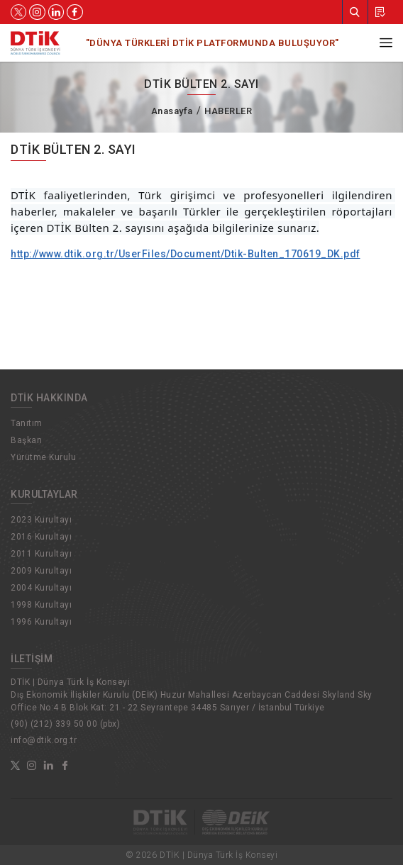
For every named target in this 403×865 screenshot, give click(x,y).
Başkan (26, 440)
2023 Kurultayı (41, 520)
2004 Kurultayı (41, 588)
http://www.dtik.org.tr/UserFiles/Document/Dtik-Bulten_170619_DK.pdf (185, 254)
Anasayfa (172, 111)
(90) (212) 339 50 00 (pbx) (65, 724)
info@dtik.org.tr (44, 740)
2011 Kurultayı (41, 554)
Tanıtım (27, 423)
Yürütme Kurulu (43, 457)
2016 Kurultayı (41, 537)
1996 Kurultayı (41, 622)
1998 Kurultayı (41, 605)
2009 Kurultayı (41, 571)
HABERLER (228, 111)
